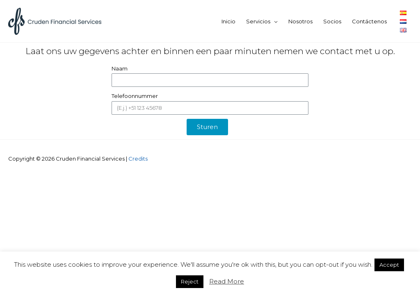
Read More (226, 281)
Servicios (258, 21)
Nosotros (300, 21)
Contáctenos (369, 21)
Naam (120, 68)
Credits (138, 158)
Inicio (228, 21)
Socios (332, 21)
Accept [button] (389, 264)
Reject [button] (190, 281)
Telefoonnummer (135, 96)
